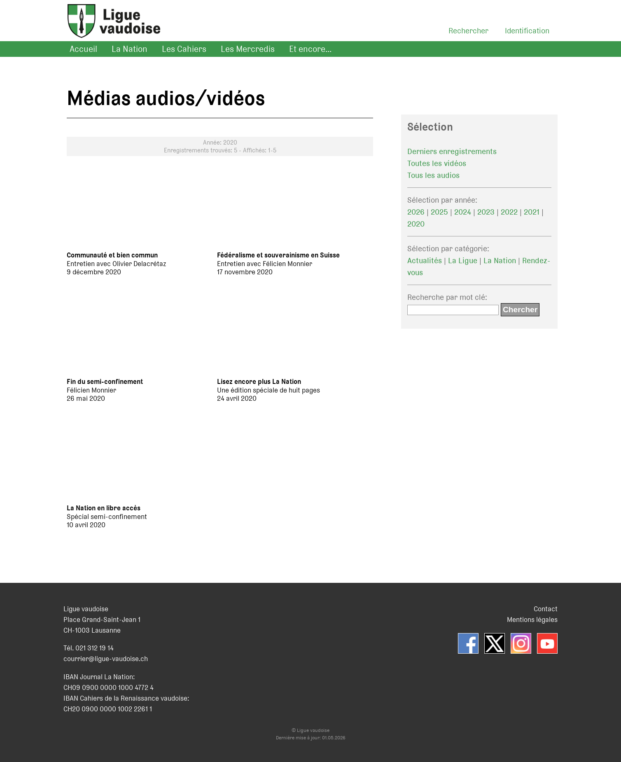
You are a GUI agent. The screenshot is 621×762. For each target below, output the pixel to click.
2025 (439, 212)
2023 (486, 212)
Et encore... (310, 49)
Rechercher (468, 31)
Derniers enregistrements (452, 151)
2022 (509, 212)
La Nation (129, 49)
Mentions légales (532, 619)
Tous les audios (433, 175)
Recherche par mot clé (446, 297)
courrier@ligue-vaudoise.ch (105, 658)
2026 (416, 212)
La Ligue (462, 260)
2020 (416, 224)
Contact (546, 608)
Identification (527, 31)
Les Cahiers (184, 49)
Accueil (83, 49)
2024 (462, 212)
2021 (531, 212)
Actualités (424, 260)
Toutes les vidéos (436, 163)
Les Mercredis (248, 49)
